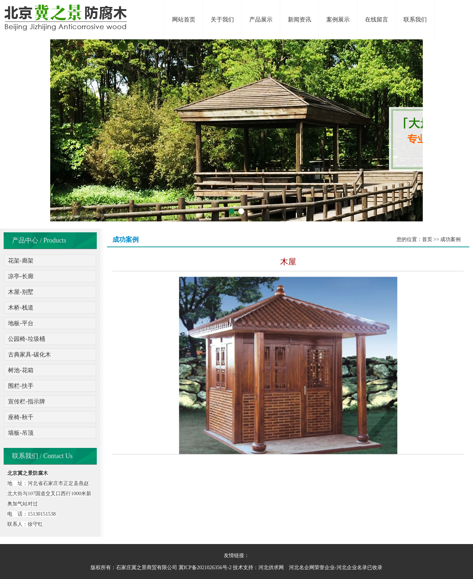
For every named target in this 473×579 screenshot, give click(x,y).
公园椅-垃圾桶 (26, 339)
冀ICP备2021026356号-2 (205, 567)
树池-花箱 (20, 370)
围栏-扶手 (20, 386)
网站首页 (183, 19)
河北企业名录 (352, 567)
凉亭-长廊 (20, 276)
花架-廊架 (20, 260)
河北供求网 (271, 567)
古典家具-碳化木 (29, 354)
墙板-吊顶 (20, 433)
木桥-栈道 (20, 307)
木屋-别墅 (20, 292)
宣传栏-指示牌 (26, 401)
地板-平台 (20, 323)
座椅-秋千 (20, 417)
